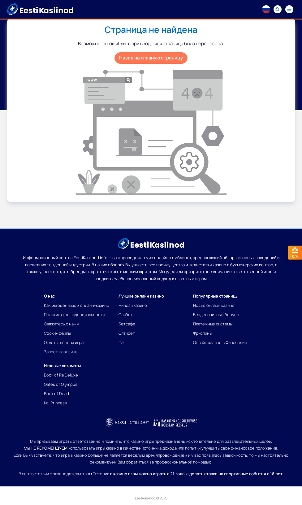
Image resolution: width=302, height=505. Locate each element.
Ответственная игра (64, 342)
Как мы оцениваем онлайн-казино (76, 305)
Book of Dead (56, 393)
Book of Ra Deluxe (61, 375)
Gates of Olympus (60, 384)
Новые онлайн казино (214, 305)
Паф (122, 342)
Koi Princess (55, 403)
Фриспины (202, 333)
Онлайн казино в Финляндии (220, 342)
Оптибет (127, 333)
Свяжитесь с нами (61, 324)
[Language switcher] (266, 9)
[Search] (278, 9)
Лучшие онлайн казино (141, 296)
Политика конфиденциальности (74, 314)
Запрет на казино (61, 352)
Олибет (126, 314)
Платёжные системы (212, 324)
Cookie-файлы (57, 333)
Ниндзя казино (133, 305)
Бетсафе (127, 324)
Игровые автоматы (62, 365)
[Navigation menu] (289, 9)
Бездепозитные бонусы (216, 314)
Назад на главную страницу (151, 57)
